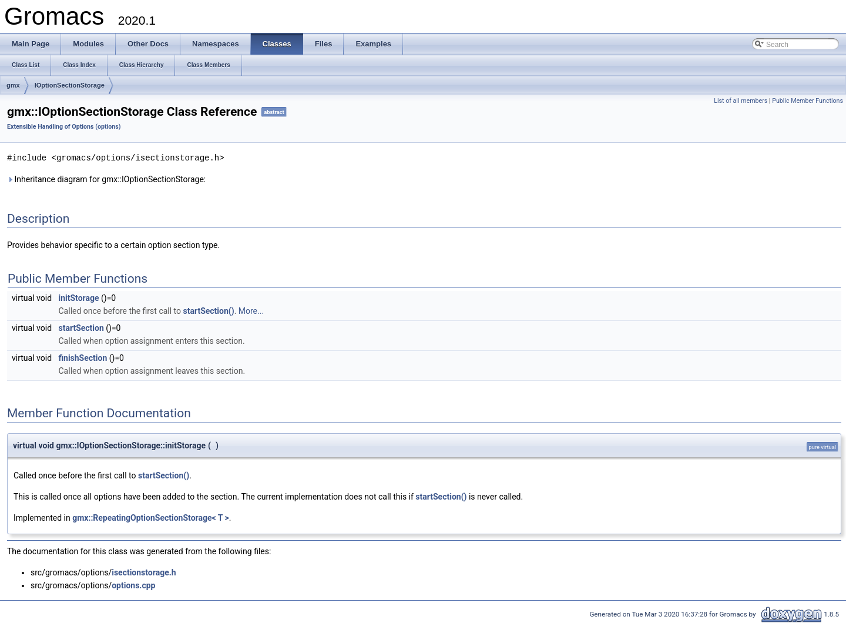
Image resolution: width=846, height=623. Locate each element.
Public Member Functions (807, 101)
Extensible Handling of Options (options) (64, 126)
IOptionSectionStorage (70, 85)
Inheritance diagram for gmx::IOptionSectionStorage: (106, 178)
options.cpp (133, 584)
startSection (81, 327)
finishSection (83, 357)
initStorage (79, 297)
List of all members (740, 101)
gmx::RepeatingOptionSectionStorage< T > (150, 517)
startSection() (208, 310)
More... (251, 310)
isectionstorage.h (144, 572)
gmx (13, 85)
